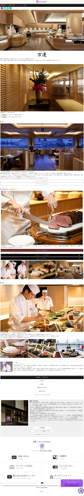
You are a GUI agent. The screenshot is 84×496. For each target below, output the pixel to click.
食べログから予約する (42, 258)
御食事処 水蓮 (42, 391)
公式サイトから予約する (42, 250)
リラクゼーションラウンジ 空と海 (42, 394)
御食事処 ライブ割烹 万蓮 (42, 377)
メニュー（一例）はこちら (42, 180)
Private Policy (44, 487)
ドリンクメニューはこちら (42, 183)
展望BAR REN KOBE (42, 387)
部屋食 (42, 384)
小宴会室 (42, 380)
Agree (42, 491)
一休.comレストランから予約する (42, 255)
